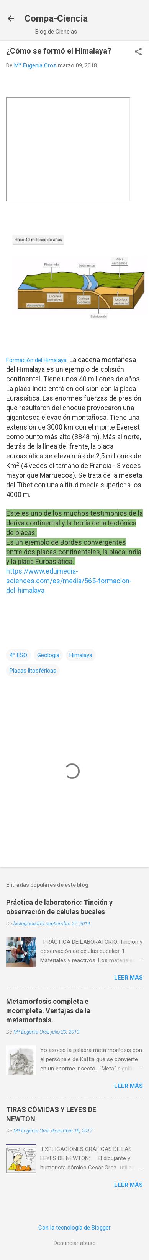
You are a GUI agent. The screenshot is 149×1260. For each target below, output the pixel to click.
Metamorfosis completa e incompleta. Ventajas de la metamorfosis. (48, 1010)
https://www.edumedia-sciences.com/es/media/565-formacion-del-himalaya (69, 580)
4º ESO (18, 655)
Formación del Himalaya (36, 360)
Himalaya (80, 655)
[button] (138, 52)
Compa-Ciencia (56, 18)
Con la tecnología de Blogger (74, 1227)
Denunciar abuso (75, 1243)
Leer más (128, 977)
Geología (48, 655)
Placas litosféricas (33, 670)
